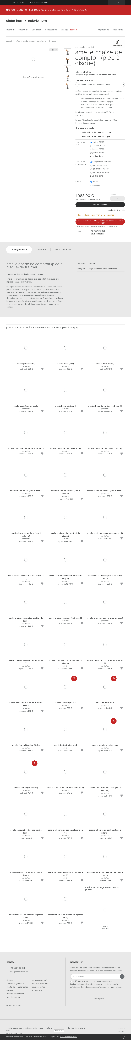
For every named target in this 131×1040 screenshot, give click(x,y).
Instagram (97, 999)
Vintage (64, 30)
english (120, 1031)
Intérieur (11, 30)
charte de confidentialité (68, 1037)
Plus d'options (96, 156)
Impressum (11, 990)
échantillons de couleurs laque (95, 136)
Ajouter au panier (100, 205)
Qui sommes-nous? (39, 980)
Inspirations (104, 30)
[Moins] (112, 198)
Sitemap (10, 980)
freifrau (17, 41)
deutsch (120, 1028)
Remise (75, 30)
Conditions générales (16, 984)
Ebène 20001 (97, 142)
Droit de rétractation (15, 994)
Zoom (53, 50)
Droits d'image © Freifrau (33, 77)
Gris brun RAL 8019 (98, 165)
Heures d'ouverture (40, 984)
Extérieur (23, 30)
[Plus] (122, 198)
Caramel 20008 (97, 146)
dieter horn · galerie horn (26, 20)
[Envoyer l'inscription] (122, 976)
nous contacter (97, 234)
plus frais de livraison (94, 199)
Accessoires (52, 30)
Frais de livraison (13, 997)
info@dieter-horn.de (17, 972)
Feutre (94, 182)
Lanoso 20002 (97, 149)
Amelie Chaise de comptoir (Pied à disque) (39, 41)
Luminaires (37, 30)
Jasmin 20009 (97, 153)
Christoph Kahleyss (107, 75)
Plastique (95, 185)
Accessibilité (37, 990)
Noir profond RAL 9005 (100, 162)
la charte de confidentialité (82, 984)
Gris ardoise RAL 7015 (100, 169)
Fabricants (119, 30)
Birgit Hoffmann (91, 75)
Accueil (9, 41)
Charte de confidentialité (17, 987)
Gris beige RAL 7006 (99, 173)
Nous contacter (38, 987)
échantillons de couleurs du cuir (95, 132)
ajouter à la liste (117, 210)
